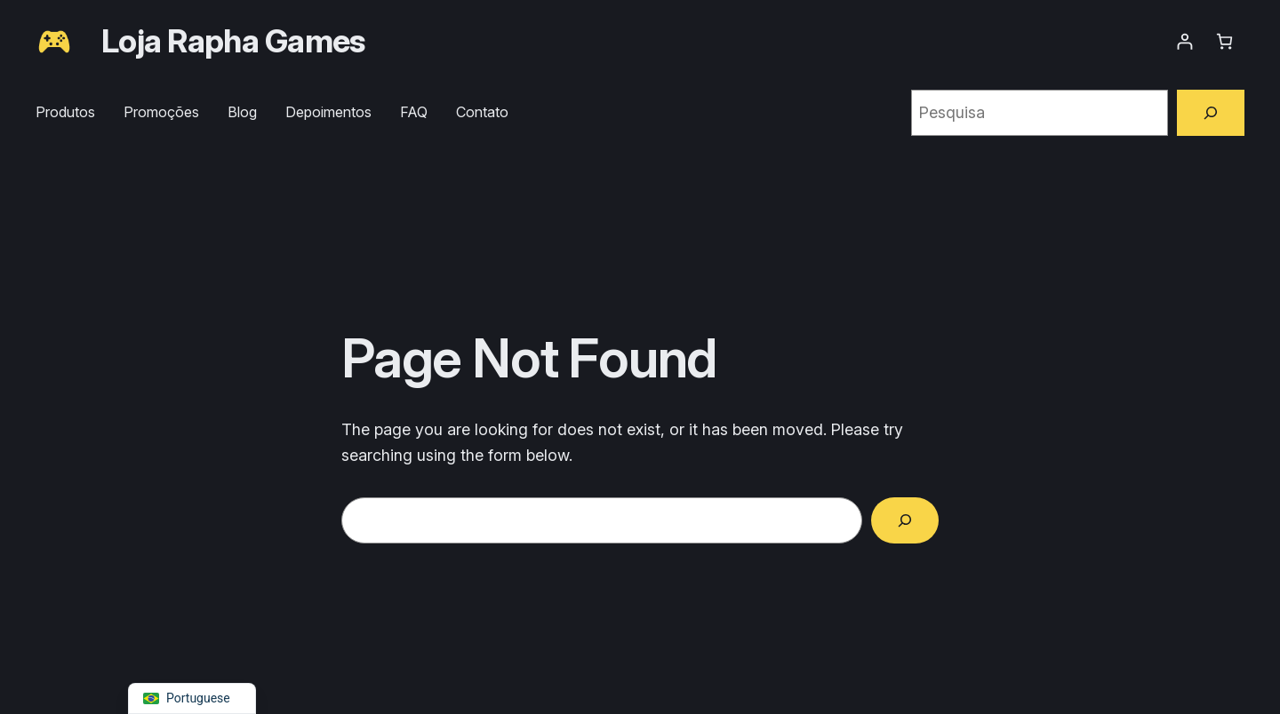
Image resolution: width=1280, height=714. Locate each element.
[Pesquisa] (1210, 113)
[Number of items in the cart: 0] (1224, 41)
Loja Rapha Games (232, 40)
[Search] (905, 520)
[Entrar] (1184, 41)
